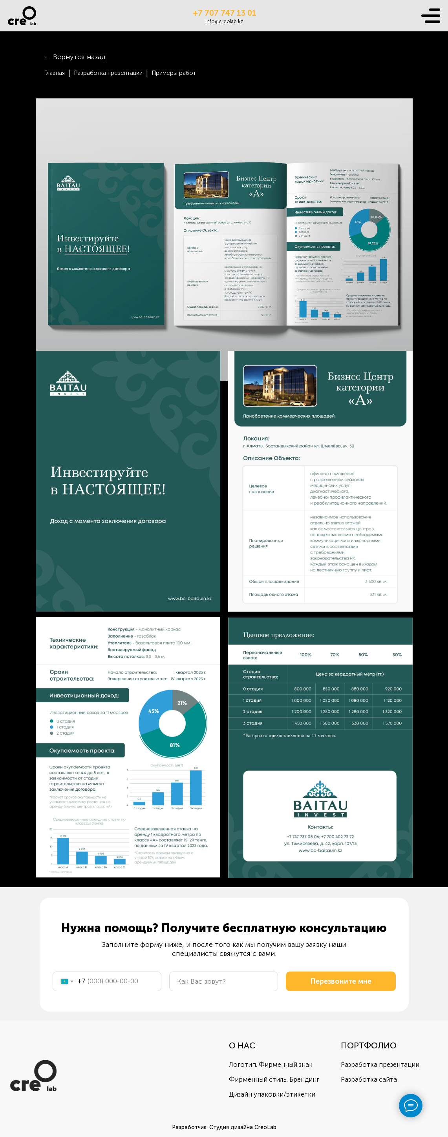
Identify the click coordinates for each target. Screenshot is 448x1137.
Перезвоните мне (340, 981)
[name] (223, 981)
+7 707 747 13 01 (224, 13)
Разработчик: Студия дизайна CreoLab (224, 1127)
